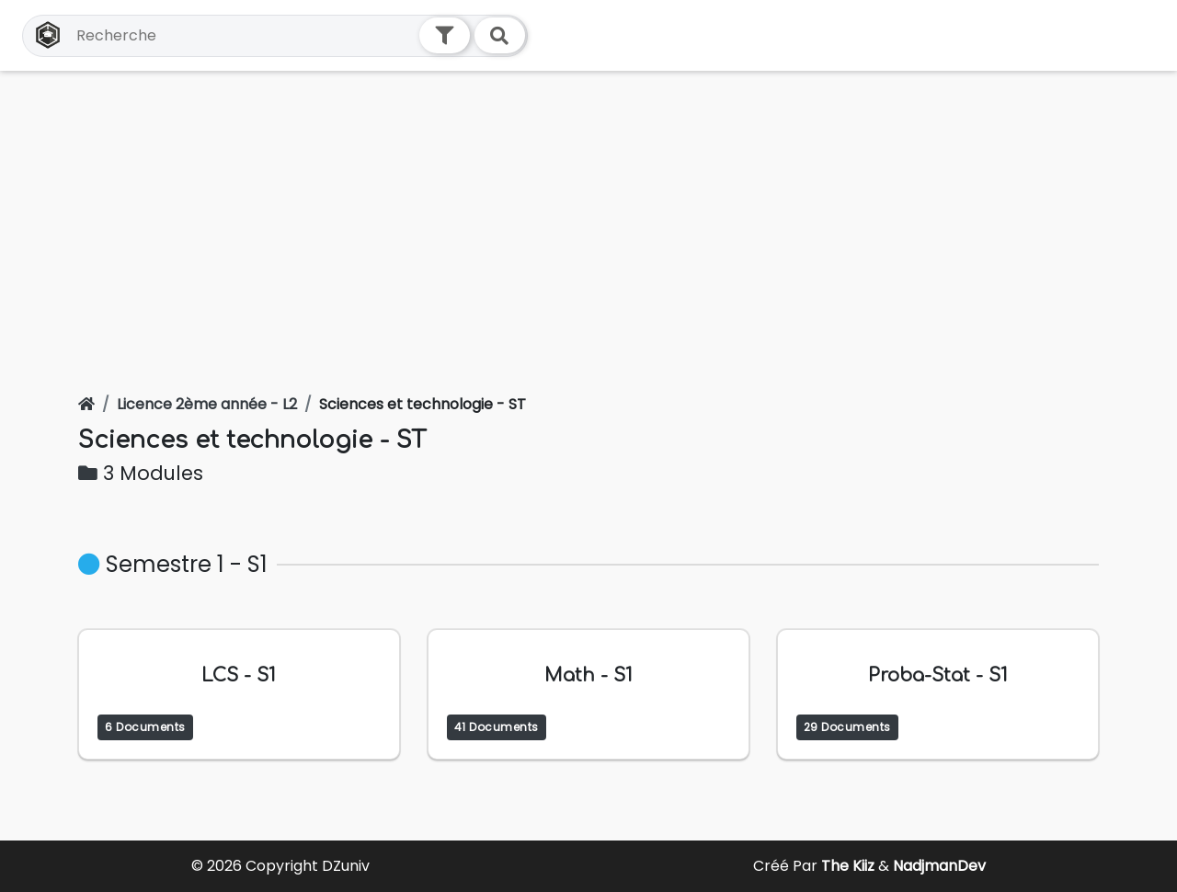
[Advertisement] (588, 209)
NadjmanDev (939, 865)
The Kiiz (849, 865)
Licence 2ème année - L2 (207, 404)
